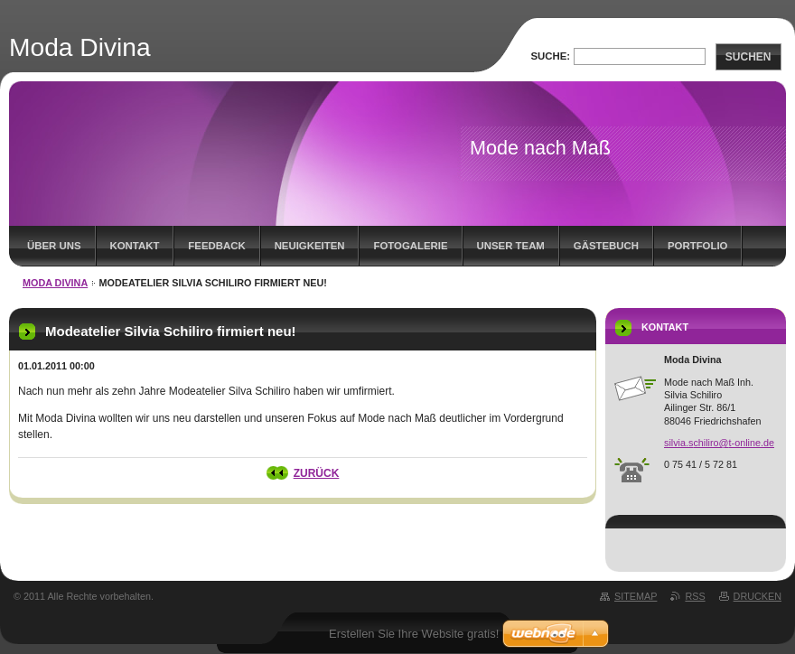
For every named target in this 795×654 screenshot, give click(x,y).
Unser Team (511, 245)
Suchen (748, 57)
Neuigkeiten (310, 245)
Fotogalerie (410, 245)
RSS (695, 596)
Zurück (317, 473)
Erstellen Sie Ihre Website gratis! (414, 633)
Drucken (757, 596)
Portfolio (697, 245)
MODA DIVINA (55, 282)
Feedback (216, 245)
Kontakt (135, 245)
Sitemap (635, 596)
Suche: (550, 56)
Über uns (54, 245)
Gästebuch (606, 245)
